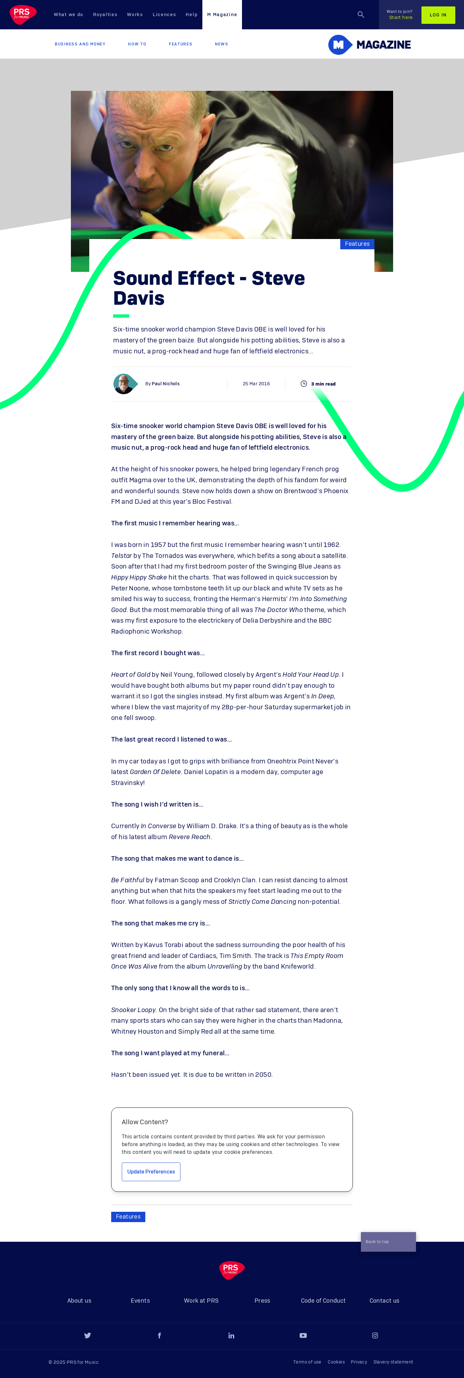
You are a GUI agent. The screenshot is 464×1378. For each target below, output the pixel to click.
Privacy (359, 1362)
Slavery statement (393, 1362)
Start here (400, 15)
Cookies (336, 1362)
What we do (68, 15)
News (221, 44)
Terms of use (307, 1362)
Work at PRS (201, 1301)
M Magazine (222, 15)
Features (181, 44)
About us (79, 1301)
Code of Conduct (323, 1301)
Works (135, 15)
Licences (164, 15)
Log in (438, 15)
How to (137, 44)
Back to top (386, 1242)
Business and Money (80, 44)
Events (140, 1301)
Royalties (105, 15)
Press (262, 1301)
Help (192, 15)
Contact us (385, 1301)
